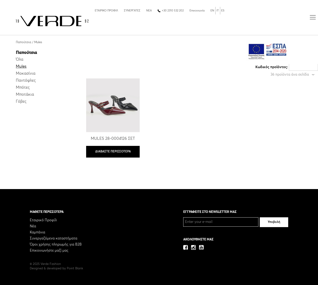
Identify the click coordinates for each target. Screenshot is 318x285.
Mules (38, 42)
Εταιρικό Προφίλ (43, 220)
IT (218, 10)
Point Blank (75, 268)
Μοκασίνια (25, 74)
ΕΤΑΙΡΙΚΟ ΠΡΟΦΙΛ (106, 10)
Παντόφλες (26, 81)
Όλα (19, 60)
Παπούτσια (23, 42)
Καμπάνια (37, 232)
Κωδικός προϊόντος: (271, 67)
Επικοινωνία (197, 10)
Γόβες (21, 102)
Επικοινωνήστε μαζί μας (49, 250)
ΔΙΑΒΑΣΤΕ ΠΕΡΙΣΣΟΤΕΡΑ (113, 151)
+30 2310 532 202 (173, 10)
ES (222, 10)
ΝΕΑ (149, 10)
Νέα (33, 226)
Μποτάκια (25, 95)
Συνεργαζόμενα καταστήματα (53, 238)
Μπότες (23, 88)
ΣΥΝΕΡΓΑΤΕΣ (132, 10)
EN (212, 10)
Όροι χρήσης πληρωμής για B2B (56, 244)
